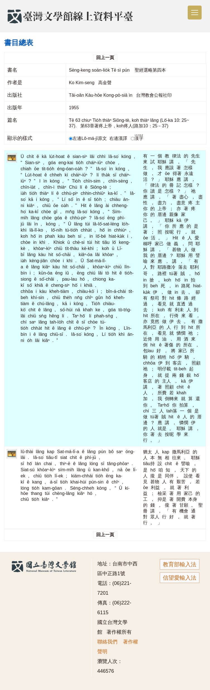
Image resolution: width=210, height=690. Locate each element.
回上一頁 (105, 57)
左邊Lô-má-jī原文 (88, 138)
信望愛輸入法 (179, 578)
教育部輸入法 (179, 564)
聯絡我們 (107, 642)
